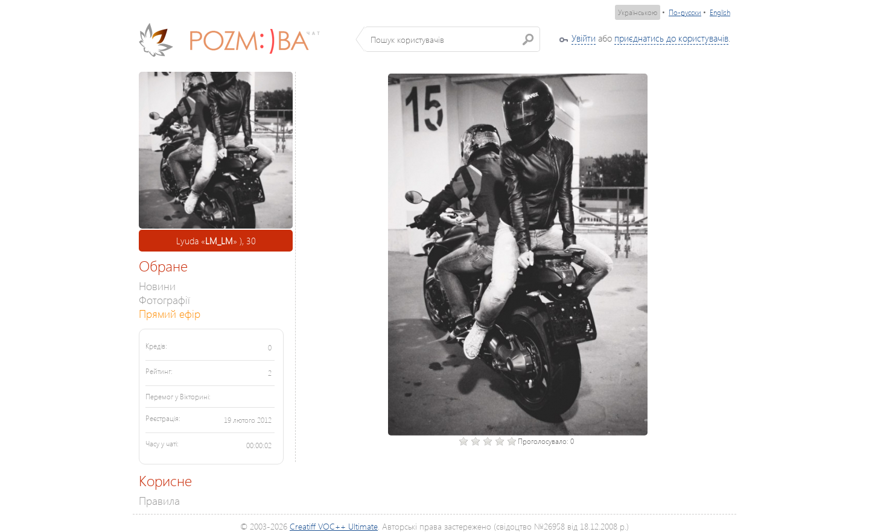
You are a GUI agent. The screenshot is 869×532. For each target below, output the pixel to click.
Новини (157, 285)
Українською (637, 12)
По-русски (685, 12)
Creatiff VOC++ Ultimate (334, 526)
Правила (159, 500)
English (720, 12)
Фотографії (164, 299)
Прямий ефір (169, 313)
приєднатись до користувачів (671, 38)
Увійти (583, 38)
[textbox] (452, 39)
